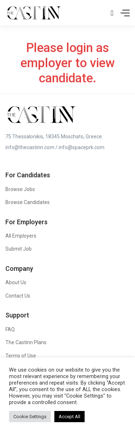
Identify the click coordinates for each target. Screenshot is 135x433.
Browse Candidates (27, 202)
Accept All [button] (69, 416)
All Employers (20, 236)
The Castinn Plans (25, 342)
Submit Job (18, 249)
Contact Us (17, 296)
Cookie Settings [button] (29, 416)
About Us (15, 282)
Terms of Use (20, 356)
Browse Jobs (20, 189)
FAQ (10, 329)
